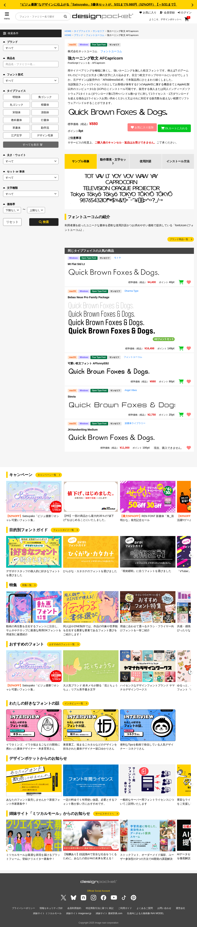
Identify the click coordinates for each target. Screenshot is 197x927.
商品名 (9, 58)
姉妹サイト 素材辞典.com (109, 913)
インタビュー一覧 (74, 704)
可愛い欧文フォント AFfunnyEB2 (88, 364)
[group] (34, 502)
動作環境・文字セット (113, 161)
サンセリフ (98, 31)
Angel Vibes (131, 390)
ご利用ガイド (125, 908)
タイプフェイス (82, 31)
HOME (68, 31)
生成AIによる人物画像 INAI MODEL (145, 913)
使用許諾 (145, 161)
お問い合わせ (164, 908)
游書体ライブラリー (135, 424)
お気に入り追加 (140, 127)
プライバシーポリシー (23, 908)
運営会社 (180, 908)
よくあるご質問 (145, 908)
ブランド (10, 41)
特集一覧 (27, 585)
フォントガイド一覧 (63, 530)
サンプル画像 (80, 161)
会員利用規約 (74, 908)
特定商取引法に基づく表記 (100, 908)
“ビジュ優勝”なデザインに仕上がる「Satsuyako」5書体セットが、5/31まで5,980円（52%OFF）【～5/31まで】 (98, 4)
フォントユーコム (95, 35)
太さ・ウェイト (14, 155)
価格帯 (9, 204)
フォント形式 (13, 74)
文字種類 (10, 187)
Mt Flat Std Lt (76, 264)
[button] (4, 5)
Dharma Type (132, 291)
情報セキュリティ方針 (51, 908)
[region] (129, 273)
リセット (12, 222)
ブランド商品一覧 (179, 240)
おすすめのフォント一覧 (62, 645)
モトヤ (117, 258)
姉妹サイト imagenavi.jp (78, 913)
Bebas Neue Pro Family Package (88, 297)
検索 (44, 222)
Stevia (72, 397)
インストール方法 (178, 161)
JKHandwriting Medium (83, 430)
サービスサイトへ (104, 814)
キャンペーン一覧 (47, 475)
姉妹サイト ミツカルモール (47, 913)
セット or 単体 (14, 171)
